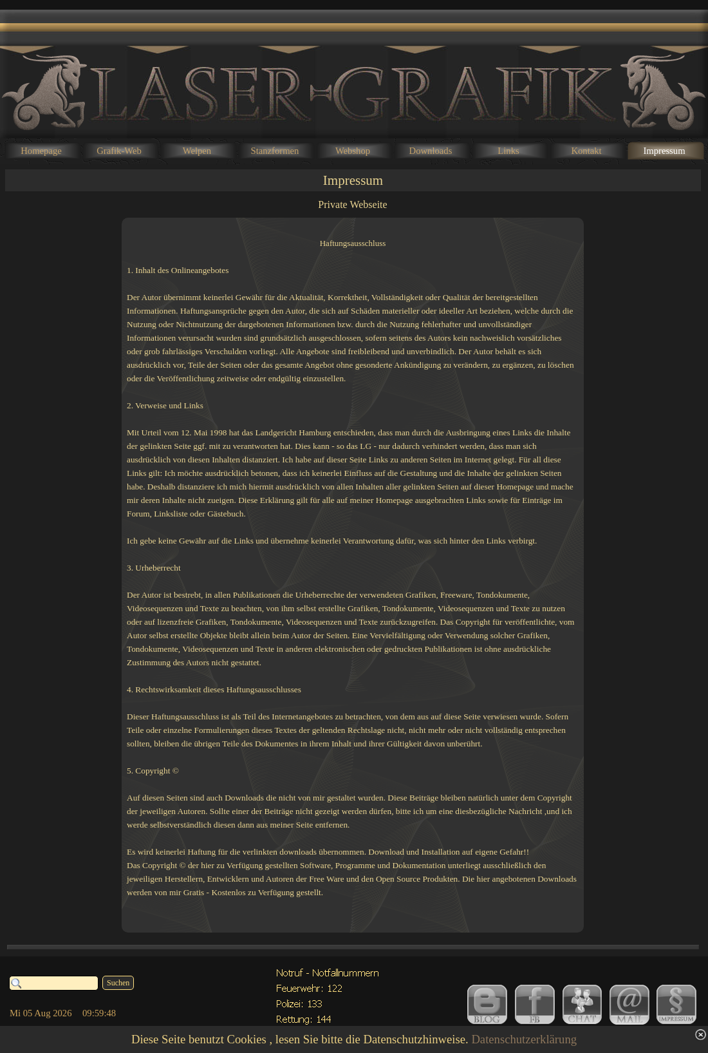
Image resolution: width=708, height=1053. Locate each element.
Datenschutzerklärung (524, 1039)
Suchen (118, 982)
